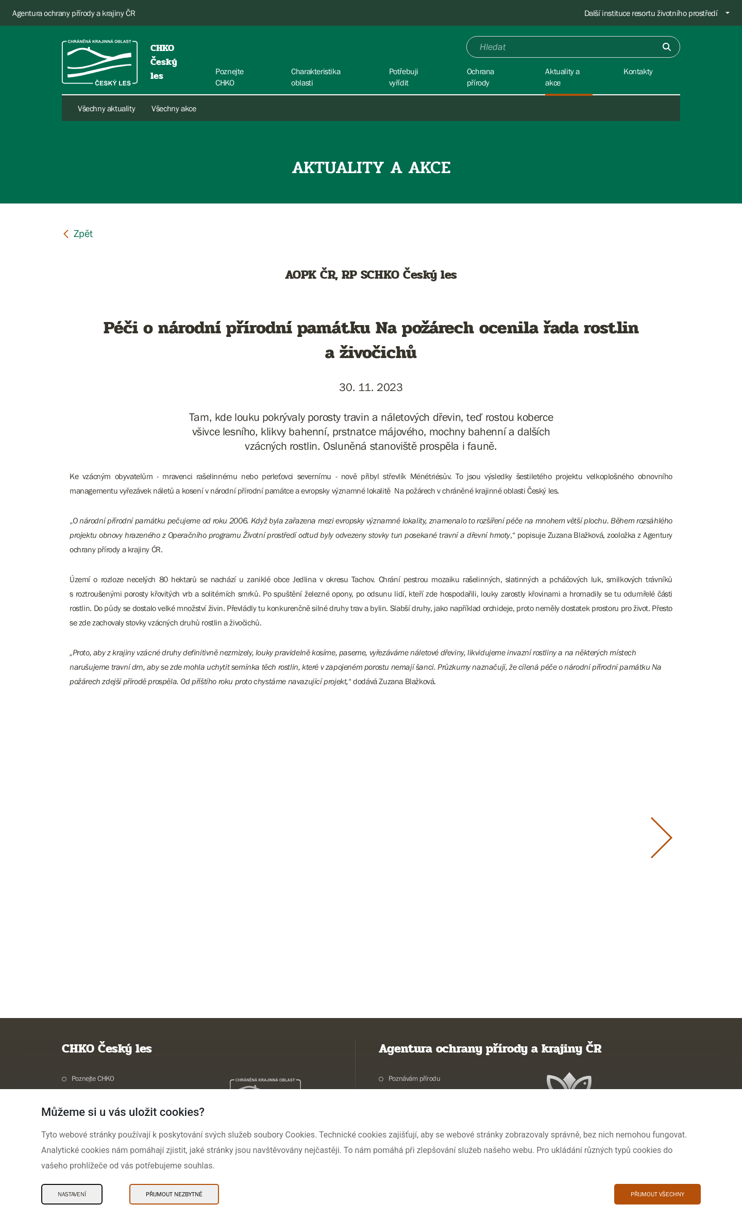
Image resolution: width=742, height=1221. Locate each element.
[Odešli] (667, 47)
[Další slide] (661, 837)
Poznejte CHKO (93, 1078)
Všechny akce (173, 108)
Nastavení (72, 1194)
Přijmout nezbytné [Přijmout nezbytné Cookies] (174, 1194)
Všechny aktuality (106, 108)
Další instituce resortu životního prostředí (651, 13)
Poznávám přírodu (415, 1078)
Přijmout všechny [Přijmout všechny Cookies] (657, 1194)
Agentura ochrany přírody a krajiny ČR (73, 13)
